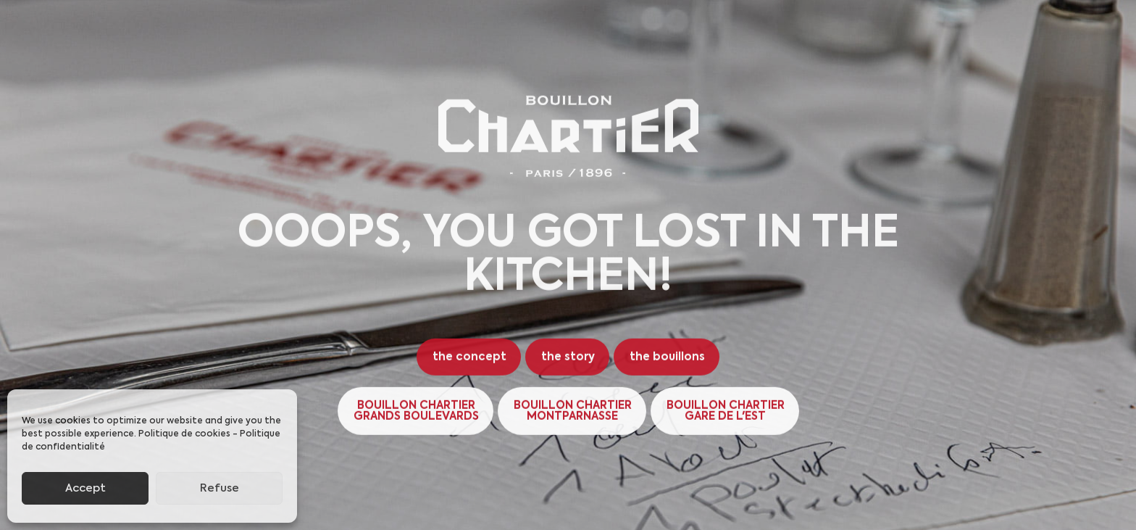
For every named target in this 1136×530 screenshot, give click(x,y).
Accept (85, 488)
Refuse (219, 488)
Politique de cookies (184, 434)
